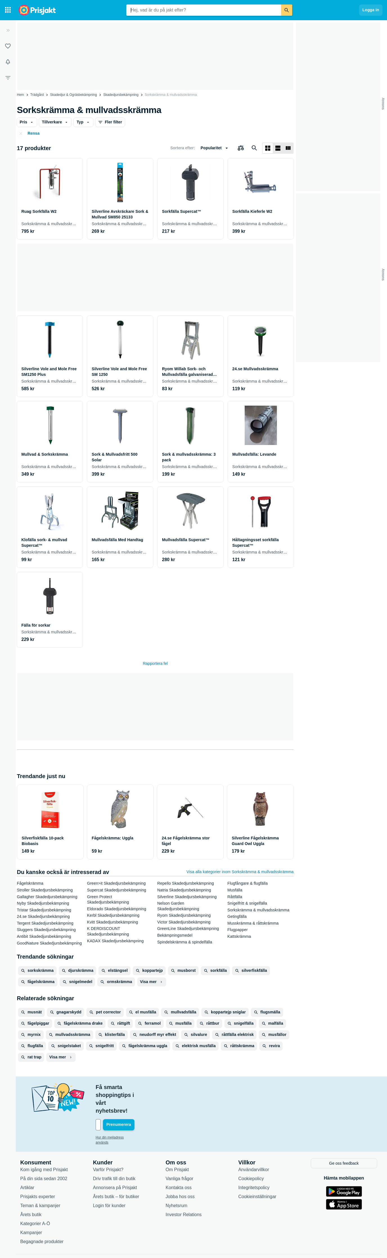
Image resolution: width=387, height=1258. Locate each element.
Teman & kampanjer (40, 1181)
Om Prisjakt (177, 1145)
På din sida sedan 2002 (43, 1154)
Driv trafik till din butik (114, 1154)
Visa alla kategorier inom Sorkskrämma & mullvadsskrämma (240, 871)
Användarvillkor (253, 1145)
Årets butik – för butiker (116, 1172)
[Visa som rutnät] (268, 148)
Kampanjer (31, 1208)
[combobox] (203, 10)
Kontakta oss (179, 1163)
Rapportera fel (155, 663)
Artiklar (27, 1163)
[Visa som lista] (278, 148)
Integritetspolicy (253, 1163)
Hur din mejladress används (117, 1114)
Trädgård (37, 95)
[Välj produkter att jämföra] (240, 148)
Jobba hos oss (180, 1172)
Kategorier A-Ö (35, 1199)
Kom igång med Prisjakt (44, 1145)
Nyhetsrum (176, 1181)
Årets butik (31, 1190)
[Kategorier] (8, 10)
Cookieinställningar (257, 1172)
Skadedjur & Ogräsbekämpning (73, 95)
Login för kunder (109, 1181)
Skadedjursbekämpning (120, 95)
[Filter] (8, 77)
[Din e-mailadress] (132, 1101)
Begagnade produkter (42, 1217)
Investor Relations (184, 1190)
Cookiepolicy (251, 1154)
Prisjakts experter (37, 1172)
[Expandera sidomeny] (8, 30)
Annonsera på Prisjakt (115, 1163)
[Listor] (8, 46)
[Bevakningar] (8, 61)
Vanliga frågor (179, 1154)
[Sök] (286, 10)
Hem (20, 95)
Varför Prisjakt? (108, 1145)
